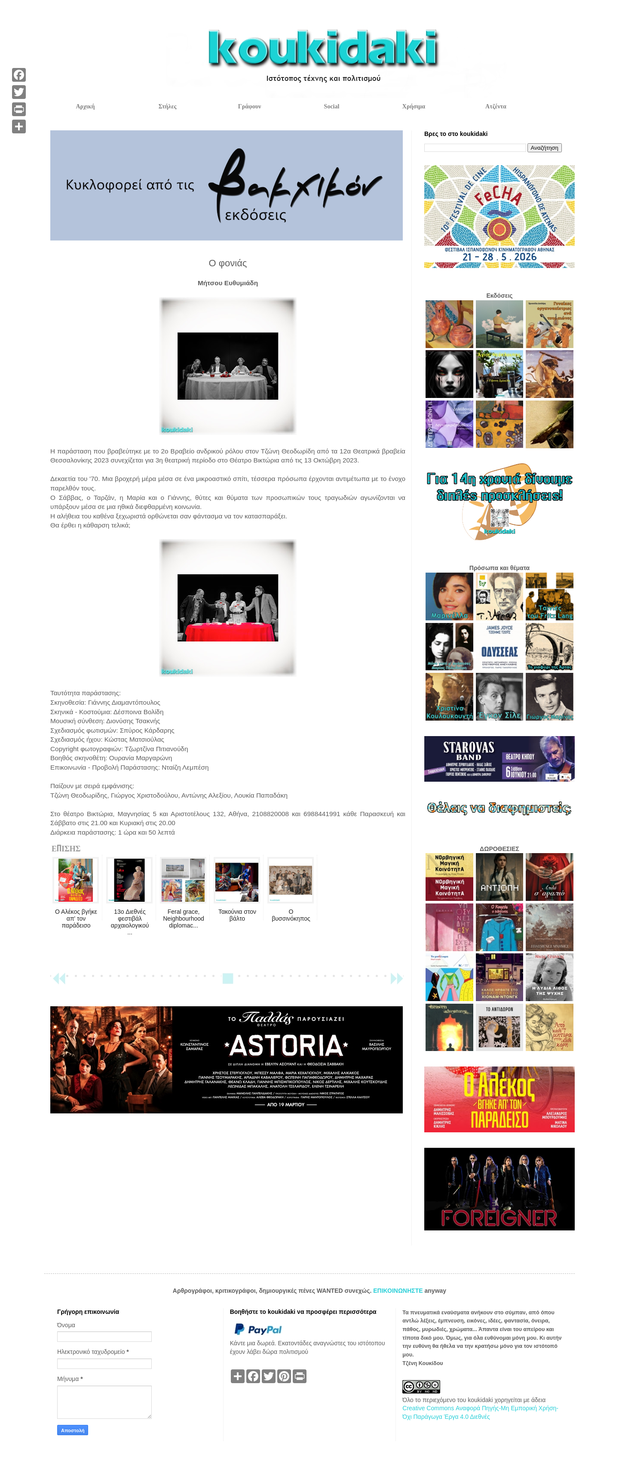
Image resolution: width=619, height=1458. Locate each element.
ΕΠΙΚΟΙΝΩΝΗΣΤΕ (398, 1290)
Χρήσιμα (413, 106)
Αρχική (85, 106)
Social (332, 106)
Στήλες (168, 106)
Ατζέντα (495, 106)
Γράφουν (249, 106)
